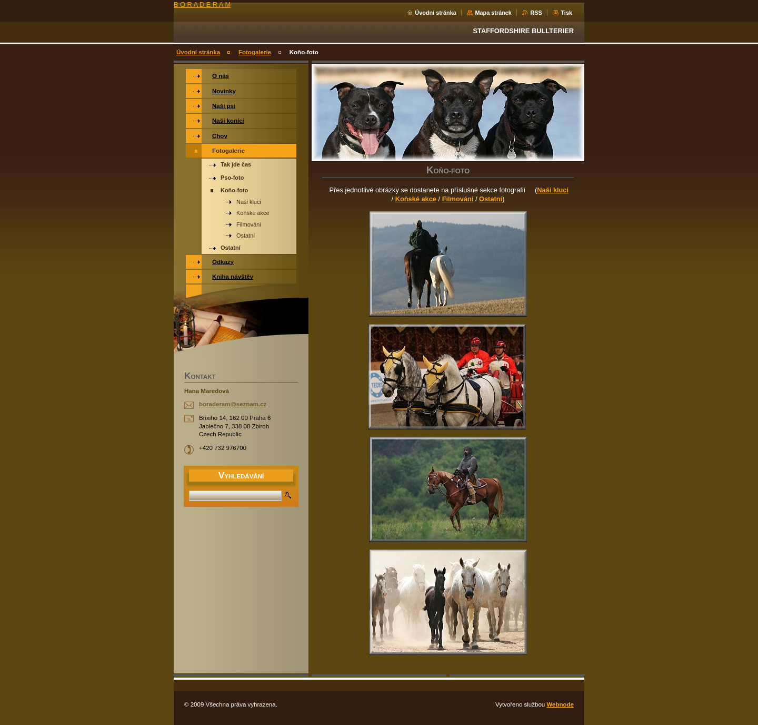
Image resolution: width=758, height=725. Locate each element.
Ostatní (490, 199)
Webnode (560, 704)
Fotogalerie (254, 52)
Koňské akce (415, 199)
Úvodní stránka (435, 12)
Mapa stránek (493, 12)
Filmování (458, 199)
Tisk (566, 12)
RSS (536, 12)
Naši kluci (552, 190)
